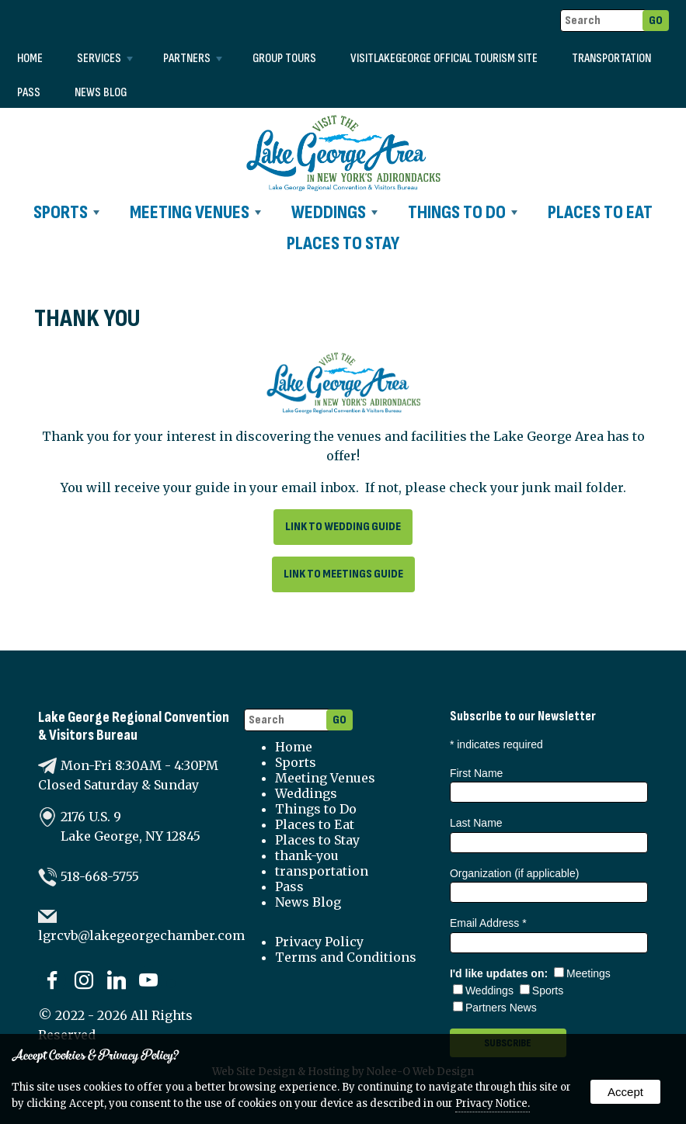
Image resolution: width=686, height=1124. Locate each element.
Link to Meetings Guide (343, 574)
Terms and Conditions (345, 957)
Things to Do (462, 212)
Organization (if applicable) (515, 873)
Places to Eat (600, 212)
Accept (625, 1091)
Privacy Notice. (492, 1103)
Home (30, 58)
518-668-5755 (100, 876)
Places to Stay (343, 243)
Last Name (476, 823)
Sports (66, 212)
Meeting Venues (195, 212)
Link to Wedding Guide (343, 526)
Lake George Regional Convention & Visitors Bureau (133, 726)
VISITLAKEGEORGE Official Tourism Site (444, 58)
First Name (476, 773)
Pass (28, 92)
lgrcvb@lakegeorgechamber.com (141, 935)
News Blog (101, 92)
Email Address (488, 923)
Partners (192, 58)
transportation (611, 58)
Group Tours (284, 58)
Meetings (582, 973)
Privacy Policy (319, 941)
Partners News (495, 1007)
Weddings (334, 212)
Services (105, 58)
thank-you (307, 855)
